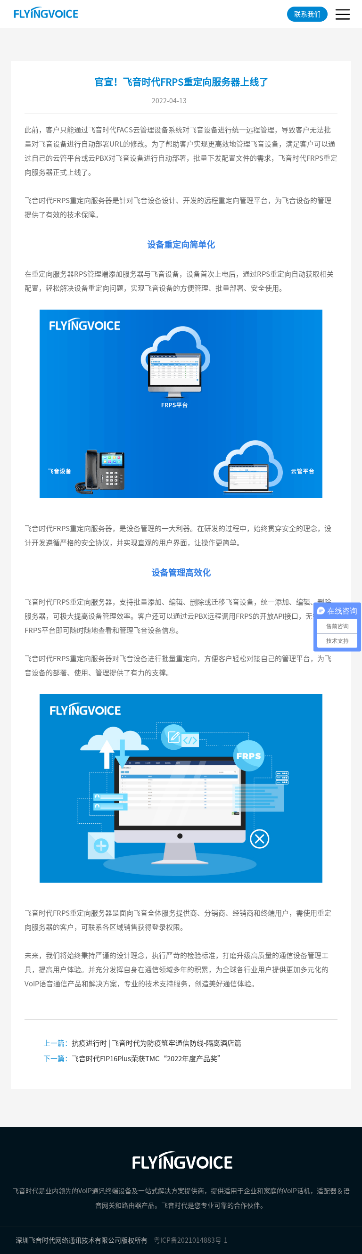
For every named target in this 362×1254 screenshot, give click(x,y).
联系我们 (307, 14)
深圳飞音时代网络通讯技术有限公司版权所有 (82, 1240)
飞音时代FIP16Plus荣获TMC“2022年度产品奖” (133, 1058)
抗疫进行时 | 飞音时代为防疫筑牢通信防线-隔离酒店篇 (142, 1043)
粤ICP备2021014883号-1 (191, 1240)
